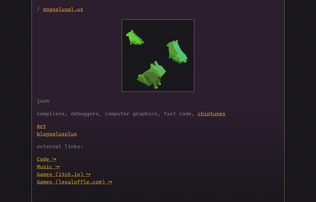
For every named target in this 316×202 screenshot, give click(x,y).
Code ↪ (47, 158)
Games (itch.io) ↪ (64, 173)
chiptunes (211, 113)
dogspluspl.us (63, 8)
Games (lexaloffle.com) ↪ (74, 181)
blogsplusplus (57, 133)
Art (41, 125)
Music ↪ (48, 166)
